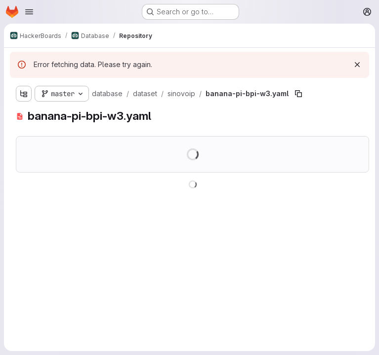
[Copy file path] (298, 94)
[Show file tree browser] (24, 94)
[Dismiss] (357, 65)
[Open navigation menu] (29, 12)
